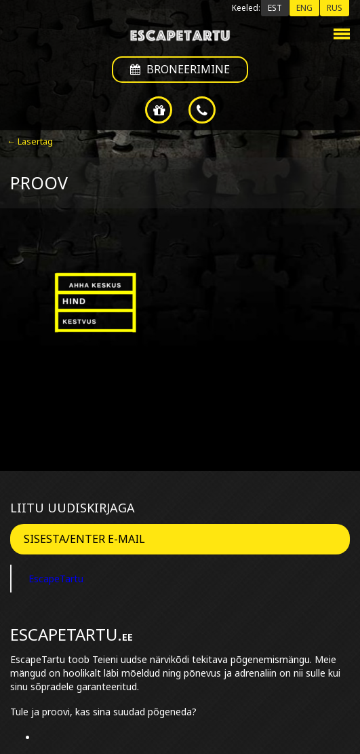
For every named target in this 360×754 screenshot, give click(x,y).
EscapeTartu (55, 578)
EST (275, 8)
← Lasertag (30, 141)
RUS (334, 8)
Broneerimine (180, 69)
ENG (304, 8)
